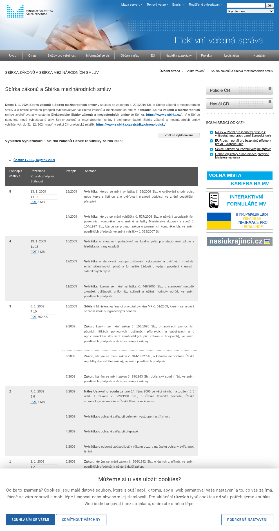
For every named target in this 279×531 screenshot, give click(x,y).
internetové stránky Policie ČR (239, 90)
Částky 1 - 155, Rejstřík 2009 (34, 160)
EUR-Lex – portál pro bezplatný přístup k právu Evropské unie (243, 142)
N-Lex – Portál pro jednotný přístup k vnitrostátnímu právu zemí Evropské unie (243, 133)
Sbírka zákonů (195, 71)
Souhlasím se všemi (30, 520)
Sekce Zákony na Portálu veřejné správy (243, 149)
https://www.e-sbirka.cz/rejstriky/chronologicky (130, 124)
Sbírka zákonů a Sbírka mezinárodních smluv (242, 71)
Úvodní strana (170, 71)
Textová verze (156, 4)
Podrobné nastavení (247, 520)
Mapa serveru (130, 4)
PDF (33, 202)
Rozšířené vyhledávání (204, 4)
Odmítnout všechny (81, 520)
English (177, 4)
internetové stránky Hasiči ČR (239, 103)
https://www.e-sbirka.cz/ (163, 114)
